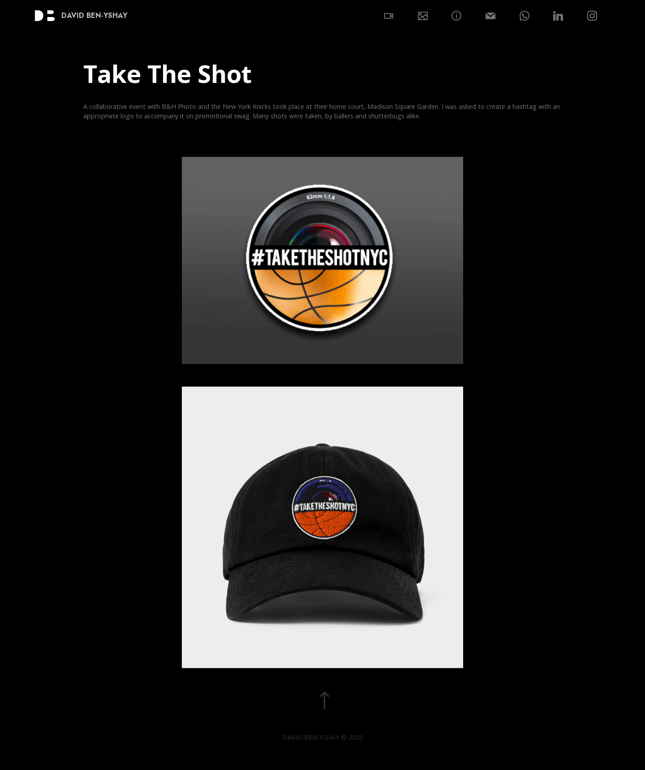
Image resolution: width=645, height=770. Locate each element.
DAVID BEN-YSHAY (94, 15)
